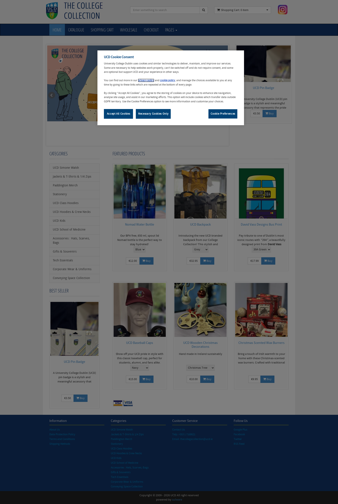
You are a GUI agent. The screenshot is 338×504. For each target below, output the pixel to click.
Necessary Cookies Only (153, 113)
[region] (170, 87)
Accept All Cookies (118, 113)
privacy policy (146, 80)
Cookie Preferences (223, 113)
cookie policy (167, 80)
